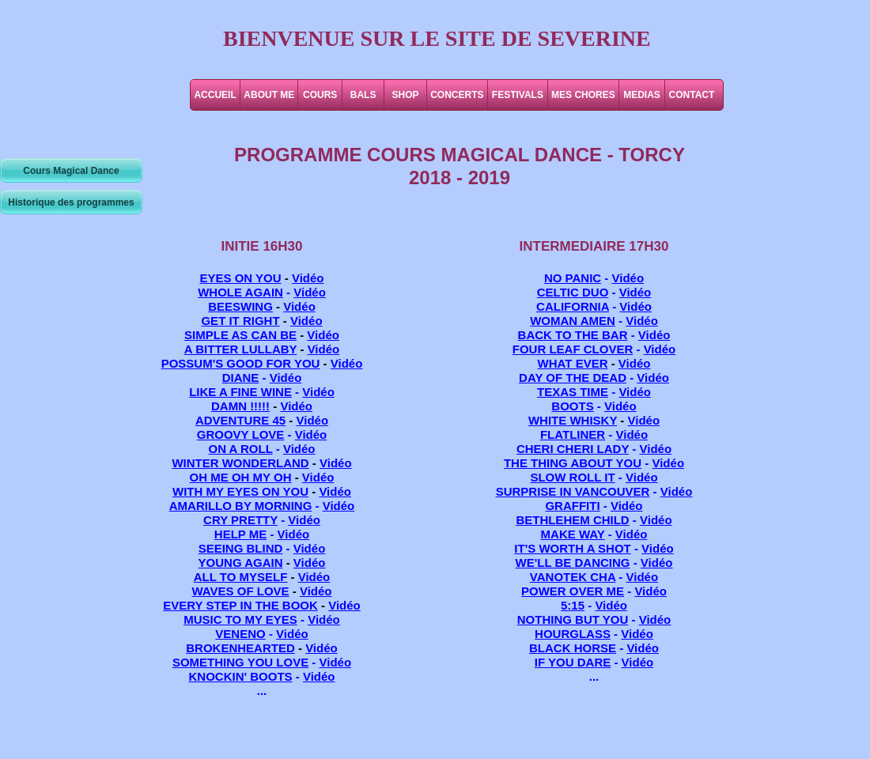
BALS (363, 94)
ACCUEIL (215, 94)
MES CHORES (583, 94)
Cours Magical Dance (71, 170)
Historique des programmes (71, 202)
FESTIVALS (517, 94)
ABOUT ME (269, 94)
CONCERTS (456, 94)
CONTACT (692, 94)
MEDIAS (641, 94)
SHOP (405, 94)
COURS (320, 94)
